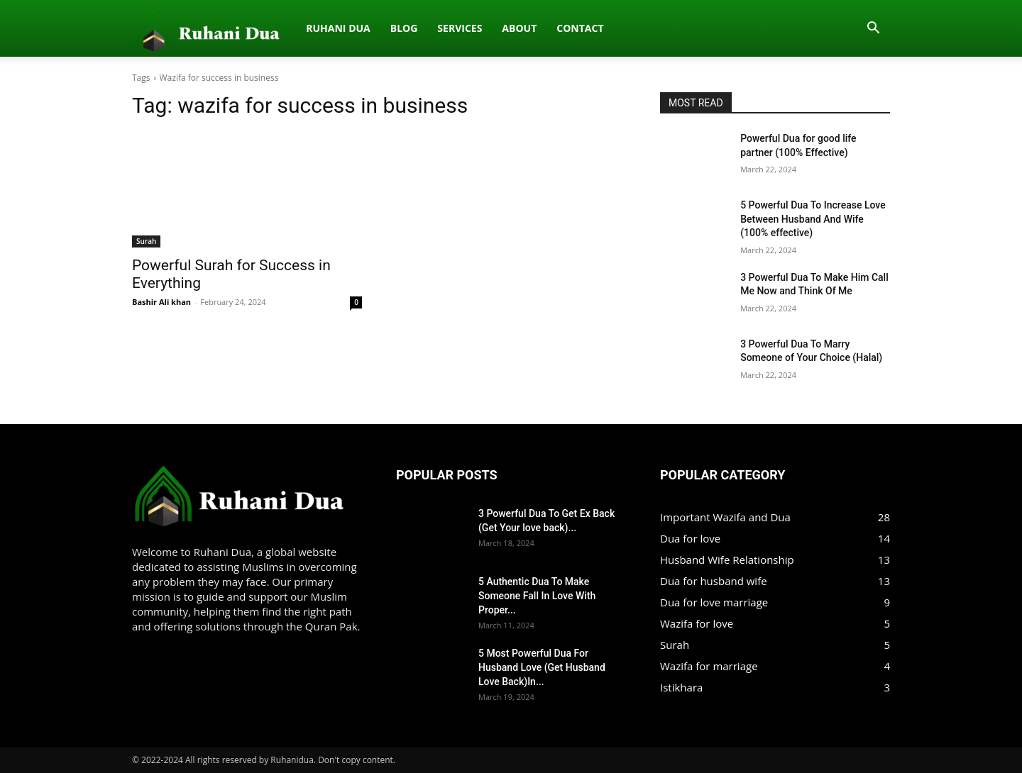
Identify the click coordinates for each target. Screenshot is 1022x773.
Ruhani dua (189, 28)
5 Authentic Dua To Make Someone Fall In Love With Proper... (536, 596)
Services (311, 28)
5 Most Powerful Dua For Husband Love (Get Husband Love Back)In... (541, 667)
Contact (431, 28)
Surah (146, 241)
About (370, 28)
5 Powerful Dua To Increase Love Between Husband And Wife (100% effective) (812, 218)
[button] (873, 29)
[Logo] (140, 28)
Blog (255, 28)
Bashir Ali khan (161, 301)
